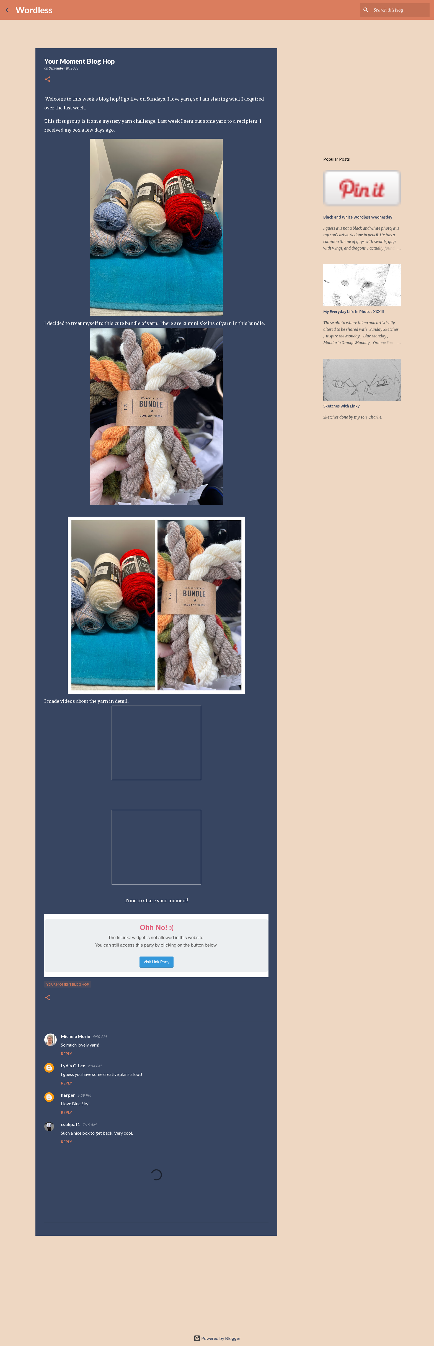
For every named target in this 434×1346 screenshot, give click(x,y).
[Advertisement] (156, 1283)
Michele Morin (75, 1036)
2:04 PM (94, 1066)
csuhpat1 (70, 1124)
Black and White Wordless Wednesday (357, 217)
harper (68, 1095)
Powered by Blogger (217, 1338)
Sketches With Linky (341, 406)
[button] (47, 79)
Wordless (34, 9)
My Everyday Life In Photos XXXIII (353, 311)
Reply (66, 1053)
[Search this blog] (400, 10)
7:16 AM (89, 1124)
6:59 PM (84, 1095)
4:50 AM (99, 1036)
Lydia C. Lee (73, 1065)
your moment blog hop (67, 984)
